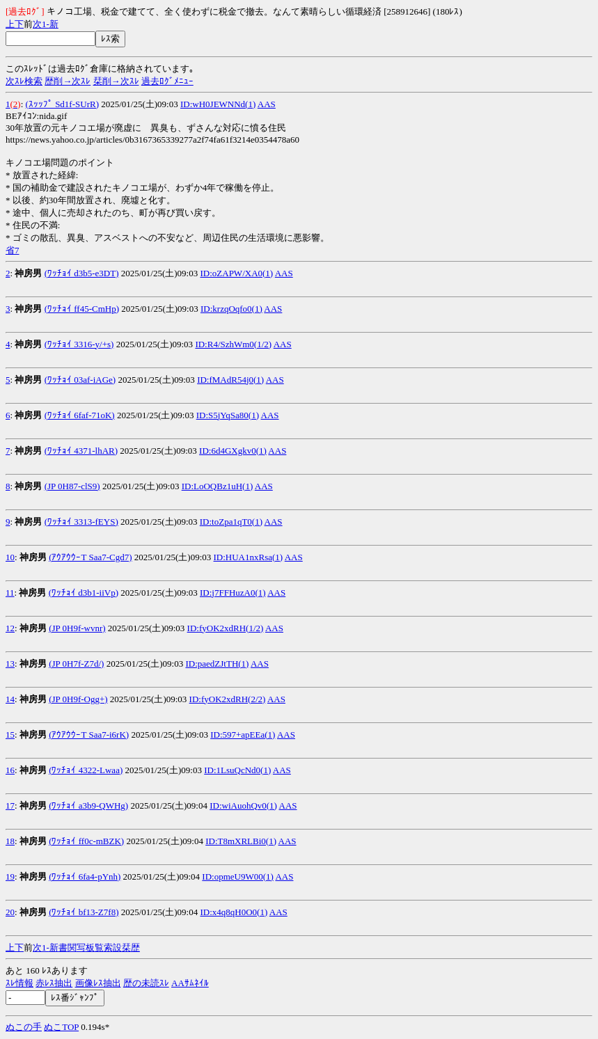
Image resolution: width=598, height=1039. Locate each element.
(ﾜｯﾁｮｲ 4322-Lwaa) (86, 770)
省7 (12, 250)
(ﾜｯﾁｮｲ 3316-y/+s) (79, 344)
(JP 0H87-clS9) (72, 486)
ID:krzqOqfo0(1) (231, 308)
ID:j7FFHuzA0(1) (233, 592)
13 (10, 663)
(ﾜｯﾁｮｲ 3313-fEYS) (81, 521)
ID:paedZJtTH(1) (217, 663)
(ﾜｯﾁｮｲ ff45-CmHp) (82, 308)
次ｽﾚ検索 (24, 81)
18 (10, 841)
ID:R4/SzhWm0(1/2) (233, 344)
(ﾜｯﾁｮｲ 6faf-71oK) (80, 415)
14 (10, 699)
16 (10, 770)
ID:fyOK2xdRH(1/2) (225, 628)
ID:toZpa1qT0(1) (231, 521)
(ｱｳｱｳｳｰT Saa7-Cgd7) (90, 557)
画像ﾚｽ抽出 (98, 983)
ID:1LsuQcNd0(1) (237, 770)
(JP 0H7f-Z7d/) (76, 663)
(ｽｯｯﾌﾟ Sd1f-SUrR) (62, 104)
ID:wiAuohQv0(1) (243, 805)
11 (10, 592)
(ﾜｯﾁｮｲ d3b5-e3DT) (82, 273)
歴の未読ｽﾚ (146, 983)
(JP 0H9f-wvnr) (77, 628)
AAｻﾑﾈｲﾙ (190, 983)
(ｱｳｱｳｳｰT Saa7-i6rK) (89, 734)
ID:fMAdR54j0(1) (230, 379)
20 (10, 912)
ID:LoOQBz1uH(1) (217, 486)
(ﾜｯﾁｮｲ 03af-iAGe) (80, 379)
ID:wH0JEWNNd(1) (217, 104)
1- (45, 24)
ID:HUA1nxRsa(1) (248, 557)
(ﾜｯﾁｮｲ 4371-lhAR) (81, 450)
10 (10, 557)
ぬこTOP (61, 1027)
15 (10, 734)
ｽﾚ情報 (19, 983)
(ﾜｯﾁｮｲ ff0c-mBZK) (86, 841)
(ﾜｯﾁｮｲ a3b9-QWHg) (88, 805)
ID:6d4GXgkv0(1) (233, 450)
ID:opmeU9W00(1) (238, 876)
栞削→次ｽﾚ (116, 81)
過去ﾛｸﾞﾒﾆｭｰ (167, 81)
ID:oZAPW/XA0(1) (236, 273)
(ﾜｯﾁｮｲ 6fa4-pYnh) (84, 876)
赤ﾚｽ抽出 (54, 983)
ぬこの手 (24, 1027)
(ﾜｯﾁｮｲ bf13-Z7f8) (83, 912)
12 (10, 628)
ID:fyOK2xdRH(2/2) (227, 699)
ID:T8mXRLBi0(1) (240, 841)
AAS (267, 104)
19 (10, 876)
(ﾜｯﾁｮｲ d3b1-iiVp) (83, 592)
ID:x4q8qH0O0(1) (233, 912)
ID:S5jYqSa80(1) (227, 415)
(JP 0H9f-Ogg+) (78, 699)
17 (10, 805)
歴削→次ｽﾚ (68, 81)
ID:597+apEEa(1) (242, 734)
